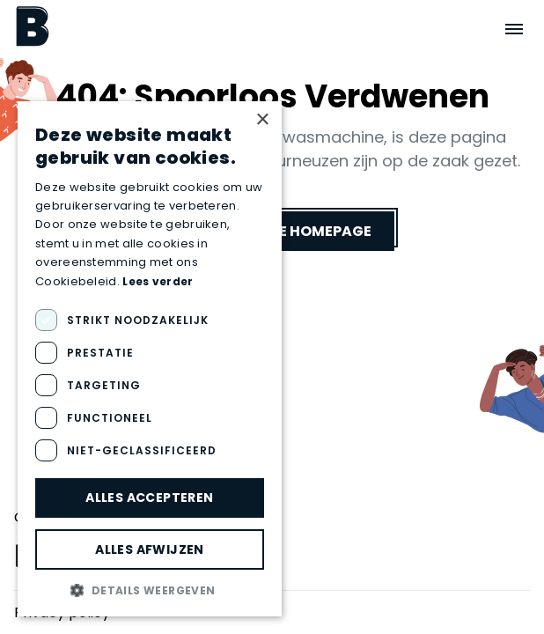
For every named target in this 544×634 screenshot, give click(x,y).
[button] (149, 590)
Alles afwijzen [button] (149, 549)
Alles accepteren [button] (149, 497)
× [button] (261, 120)
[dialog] (150, 358)
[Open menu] (514, 29)
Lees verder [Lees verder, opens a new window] (157, 281)
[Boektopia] (33, 26)
